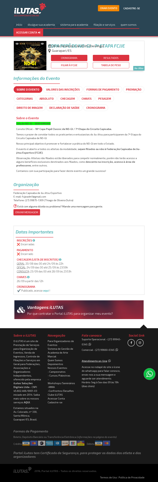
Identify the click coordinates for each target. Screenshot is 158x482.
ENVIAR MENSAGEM (26, 212)
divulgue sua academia (41, 24)
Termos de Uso (108, 477)
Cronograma (95, 107)
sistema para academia (74, 24)
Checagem (67, 98)
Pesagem (104, 98)
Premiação (133, 89)
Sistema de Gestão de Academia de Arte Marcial (60, 352)
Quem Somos (55, 360)
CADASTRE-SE (131, 8)
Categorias (25, 98)
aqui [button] (46, 290)
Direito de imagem (30, 107)
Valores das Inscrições (63, 89)
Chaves (87, 98)
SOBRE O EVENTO (28, 89)
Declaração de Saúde (64, 107)
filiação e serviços (104, 24)
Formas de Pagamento (102, 89)
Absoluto (47, 98)
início (19, 24)
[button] (28, 33)
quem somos (129, 24)
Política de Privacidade (132, 477)
